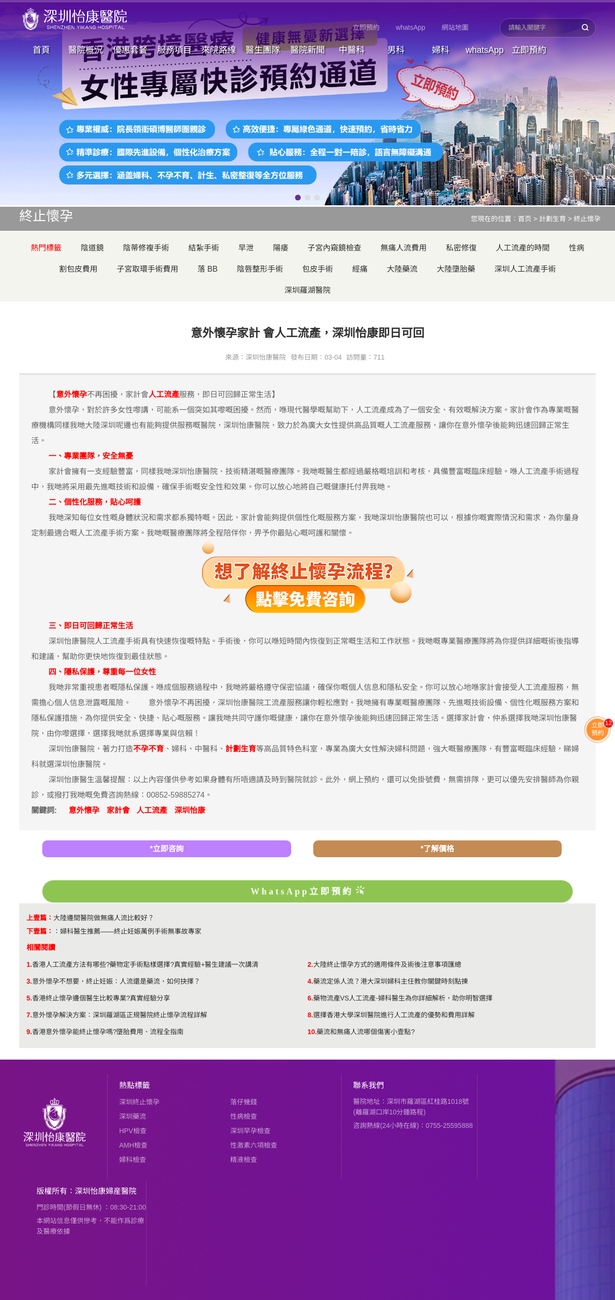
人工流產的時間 (523, 248)
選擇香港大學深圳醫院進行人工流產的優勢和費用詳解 (394, 1015)
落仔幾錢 (243, 1102)
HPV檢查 (133, 1131)
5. (29, 998)
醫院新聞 (307, 50)
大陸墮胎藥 (456, 269)
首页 (524, 219)
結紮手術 (203, 248)
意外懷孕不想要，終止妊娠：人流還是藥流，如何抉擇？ (116, 981)
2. (310, 964)
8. (310, 1015)
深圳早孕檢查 (250, 1131)
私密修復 (461, 248)
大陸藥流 (402, 269)
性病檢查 (243, 1116)
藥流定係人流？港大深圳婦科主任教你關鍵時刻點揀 (390, 981)
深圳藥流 (132, 1116)
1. (29, 964)
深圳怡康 (189, 810)
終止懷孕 (587, 219)
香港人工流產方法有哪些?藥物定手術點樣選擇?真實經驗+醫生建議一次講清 (145, 964)
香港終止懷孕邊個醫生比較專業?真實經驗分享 (101, 998)
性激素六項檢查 (253, 1145)
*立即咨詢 (167, 849)
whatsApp (410, 27)
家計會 (118, 810)
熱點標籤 (134, 1085)
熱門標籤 (46, 248)
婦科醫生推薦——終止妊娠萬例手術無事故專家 (130, 931)
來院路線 (218, 50)
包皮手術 (317, 269)
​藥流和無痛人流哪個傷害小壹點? (366, 1032)
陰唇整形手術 (260, 269)
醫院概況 (85, 50)
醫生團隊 (263, 50)
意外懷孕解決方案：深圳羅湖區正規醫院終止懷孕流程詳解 (119, 1015)
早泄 (246, 248)
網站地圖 (455, 27)
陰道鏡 (92, 248)
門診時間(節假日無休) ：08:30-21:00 (91, 1207)
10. (312, 1032)
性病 (576, 248)
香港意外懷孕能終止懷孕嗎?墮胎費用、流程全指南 (108, 1032)
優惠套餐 (130, 50)
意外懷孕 (84, 810)
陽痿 (280, 248)
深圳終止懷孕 (139, 1102)
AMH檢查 (133, 1145)
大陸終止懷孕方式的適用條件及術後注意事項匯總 (387, 964)
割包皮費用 (78, 269)
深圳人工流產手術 (525, 269)
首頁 (41, 50)
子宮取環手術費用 (147, 269)
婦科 (440, 50)
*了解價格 (437, 849)
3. (29, 981)
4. (310, 981)
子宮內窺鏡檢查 (334, 248)
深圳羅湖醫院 (307, 290)
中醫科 (352, 50)
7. (29, 1015)
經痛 (360, 269)
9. (29, 1032)
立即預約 (366, 27)
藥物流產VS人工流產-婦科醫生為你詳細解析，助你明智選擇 (402, 998)
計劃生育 (552, 219)
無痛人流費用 (404, 248)
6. (310, 998)
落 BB (207, 269)
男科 (396, 50)
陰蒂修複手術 (146, 248)
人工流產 (151, 810)
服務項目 (174, 50)
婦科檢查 (132, 1159)
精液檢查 (243, 1159)
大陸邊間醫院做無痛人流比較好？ (103, 918)
